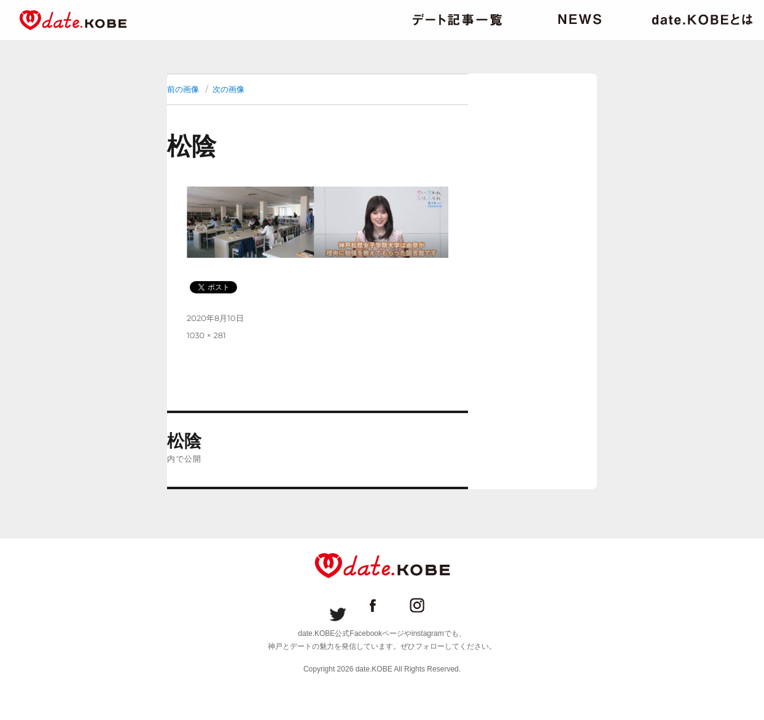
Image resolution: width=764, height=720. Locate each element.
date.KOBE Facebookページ (382, 605)
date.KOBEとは (702, 20)
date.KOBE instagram (426, 605)
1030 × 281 (206, 335)
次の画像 (228, 89)
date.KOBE (73, 20)
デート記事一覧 (457, 20)
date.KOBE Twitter (337, 605)
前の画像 (183, 89)
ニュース (579, 20)
